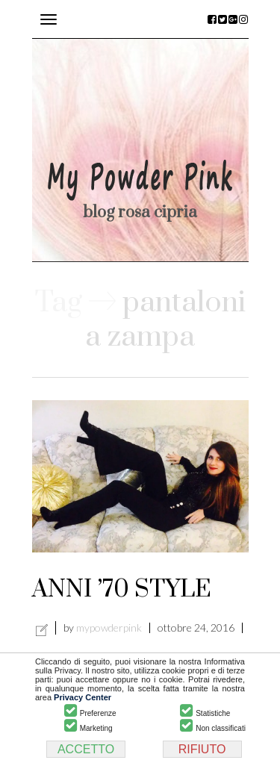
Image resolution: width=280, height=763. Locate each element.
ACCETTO (85, 749)
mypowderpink (109, 627)
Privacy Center (82, 697)
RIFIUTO (202, 749)
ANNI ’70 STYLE (121, 589)
